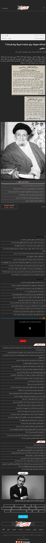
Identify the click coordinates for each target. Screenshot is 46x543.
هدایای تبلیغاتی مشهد (38, 445)
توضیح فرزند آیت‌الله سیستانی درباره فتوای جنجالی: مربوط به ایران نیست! (27, 414)
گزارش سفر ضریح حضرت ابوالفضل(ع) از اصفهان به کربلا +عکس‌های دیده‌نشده (25, 192)
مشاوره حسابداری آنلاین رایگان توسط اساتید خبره (33, 469)
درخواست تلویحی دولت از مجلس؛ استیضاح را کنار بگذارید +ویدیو (29, 378)
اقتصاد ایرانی (42, 511)
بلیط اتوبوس (7, 511)
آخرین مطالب (39, 344)
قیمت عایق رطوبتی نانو (19, 505)
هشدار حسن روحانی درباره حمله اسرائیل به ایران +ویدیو (31, 300)
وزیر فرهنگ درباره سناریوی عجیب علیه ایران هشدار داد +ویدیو (30, 360)
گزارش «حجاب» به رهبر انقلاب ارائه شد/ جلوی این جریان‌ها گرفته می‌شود (28, 366)
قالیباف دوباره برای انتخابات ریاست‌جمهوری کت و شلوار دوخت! (30, 408)
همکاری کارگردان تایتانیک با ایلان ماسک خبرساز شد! (32, 423)
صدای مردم (28, 529)
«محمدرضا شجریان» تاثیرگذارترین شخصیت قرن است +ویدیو (30, 426)
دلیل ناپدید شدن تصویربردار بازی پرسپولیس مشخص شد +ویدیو (28, 396)
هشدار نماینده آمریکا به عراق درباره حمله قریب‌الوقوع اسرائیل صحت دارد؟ (27, 243)
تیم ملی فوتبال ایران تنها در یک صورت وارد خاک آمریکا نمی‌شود (30, 288)
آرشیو (8, 529)
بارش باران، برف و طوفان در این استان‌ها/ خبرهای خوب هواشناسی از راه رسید (27, 303)
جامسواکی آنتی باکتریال (23, 338)
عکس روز (23, 473)
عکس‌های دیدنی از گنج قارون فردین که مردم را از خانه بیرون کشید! (28, 189)
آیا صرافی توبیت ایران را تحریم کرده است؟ (34, 447)
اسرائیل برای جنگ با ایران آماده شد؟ (36, 381)
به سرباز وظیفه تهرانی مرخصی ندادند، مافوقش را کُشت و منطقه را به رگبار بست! (26, 269)
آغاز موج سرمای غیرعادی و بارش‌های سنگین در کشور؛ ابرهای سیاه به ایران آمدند (26, 266)
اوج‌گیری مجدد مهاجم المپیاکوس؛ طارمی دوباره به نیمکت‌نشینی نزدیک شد (27, 387)
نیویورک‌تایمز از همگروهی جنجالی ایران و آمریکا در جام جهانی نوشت (29, 369)
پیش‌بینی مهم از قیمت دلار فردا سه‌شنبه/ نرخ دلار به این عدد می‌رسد (29, 253)
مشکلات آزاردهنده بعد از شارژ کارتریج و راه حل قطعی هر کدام (30, 450)
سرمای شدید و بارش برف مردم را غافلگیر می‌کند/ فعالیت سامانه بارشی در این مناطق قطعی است (22, 263)
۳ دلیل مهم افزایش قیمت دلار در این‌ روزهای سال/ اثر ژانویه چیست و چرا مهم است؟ (25, 435)
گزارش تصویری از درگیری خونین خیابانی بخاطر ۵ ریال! (31, 195)
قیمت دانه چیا (32, 508)
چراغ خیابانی (28, 505)
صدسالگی (36, 35)
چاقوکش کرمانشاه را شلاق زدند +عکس (34, 201)
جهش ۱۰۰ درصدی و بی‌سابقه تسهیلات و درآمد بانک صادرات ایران (29, 461)
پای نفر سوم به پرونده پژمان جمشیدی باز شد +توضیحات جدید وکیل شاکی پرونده (25, 352)
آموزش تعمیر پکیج (24, 508)
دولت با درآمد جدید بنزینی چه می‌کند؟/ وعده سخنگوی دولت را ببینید (28, 402)
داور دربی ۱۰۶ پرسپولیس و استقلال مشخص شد (33, 363)
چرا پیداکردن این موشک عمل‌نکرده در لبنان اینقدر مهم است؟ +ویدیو (28, 259)
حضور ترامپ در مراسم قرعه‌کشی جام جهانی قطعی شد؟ (31, 420)
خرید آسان (23, 341)
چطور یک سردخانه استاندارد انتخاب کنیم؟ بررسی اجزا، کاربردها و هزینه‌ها (28, 453)
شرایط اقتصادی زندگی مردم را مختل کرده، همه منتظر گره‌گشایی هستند (28, 294)
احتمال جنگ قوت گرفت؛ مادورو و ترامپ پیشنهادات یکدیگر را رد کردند (28, 315)
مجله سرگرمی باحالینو (6, 508)
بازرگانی (40, 441)
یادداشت (21, 529)
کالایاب (33, 505)
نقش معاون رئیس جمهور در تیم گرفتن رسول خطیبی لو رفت (30, 405)
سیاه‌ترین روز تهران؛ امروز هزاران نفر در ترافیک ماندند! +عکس (29, 198)
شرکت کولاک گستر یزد (40, 505)
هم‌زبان (34, 529)
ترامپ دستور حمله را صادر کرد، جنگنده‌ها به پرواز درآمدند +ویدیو (29, 308)
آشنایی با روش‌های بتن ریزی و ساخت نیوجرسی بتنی (32, 458)
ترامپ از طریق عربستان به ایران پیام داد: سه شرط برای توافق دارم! (29, 246)
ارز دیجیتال (29, 511)
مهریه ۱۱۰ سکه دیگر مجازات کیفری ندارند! (35, 291)
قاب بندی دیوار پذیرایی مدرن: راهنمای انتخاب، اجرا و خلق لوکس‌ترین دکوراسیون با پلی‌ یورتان (23, 464)
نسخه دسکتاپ (23, 517)
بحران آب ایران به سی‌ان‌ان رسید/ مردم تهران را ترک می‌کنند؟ (30, 411)
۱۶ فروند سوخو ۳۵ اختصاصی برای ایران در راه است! (32, 438)
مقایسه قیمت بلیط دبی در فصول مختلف (34, 455)
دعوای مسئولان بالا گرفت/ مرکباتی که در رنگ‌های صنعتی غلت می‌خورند (28, 297)
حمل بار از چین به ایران (8, 505)
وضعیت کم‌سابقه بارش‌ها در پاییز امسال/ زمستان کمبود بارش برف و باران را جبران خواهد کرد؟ (23, 272)
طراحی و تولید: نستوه (23, 539)
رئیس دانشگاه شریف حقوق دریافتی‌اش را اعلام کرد (32, 240)
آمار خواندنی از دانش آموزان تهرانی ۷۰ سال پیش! (33, 399)
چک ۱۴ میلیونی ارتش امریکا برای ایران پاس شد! (32, 186)
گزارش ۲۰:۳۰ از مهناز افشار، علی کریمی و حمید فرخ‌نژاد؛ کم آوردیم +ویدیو (27, 306)
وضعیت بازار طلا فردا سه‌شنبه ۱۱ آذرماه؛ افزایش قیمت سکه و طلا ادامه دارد (27, 275)
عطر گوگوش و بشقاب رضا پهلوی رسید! (35, 256)
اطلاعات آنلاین (23, 7)
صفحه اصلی (42, 35)
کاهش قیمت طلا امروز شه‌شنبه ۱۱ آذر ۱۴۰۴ (34, 432)
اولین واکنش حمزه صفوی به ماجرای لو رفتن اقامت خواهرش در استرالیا (28, 285)
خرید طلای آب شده (41, 508)
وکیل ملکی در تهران (16, 508)
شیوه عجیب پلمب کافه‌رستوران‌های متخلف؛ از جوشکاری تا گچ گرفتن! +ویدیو (26, 429)
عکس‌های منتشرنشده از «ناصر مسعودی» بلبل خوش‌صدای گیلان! (29, 501)
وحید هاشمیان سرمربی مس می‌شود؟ (35, 384)
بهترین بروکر (35, 511)
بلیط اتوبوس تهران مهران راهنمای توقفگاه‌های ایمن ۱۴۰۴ (31, 466)
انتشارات (14, 529)
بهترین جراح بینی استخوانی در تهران (18, 511)
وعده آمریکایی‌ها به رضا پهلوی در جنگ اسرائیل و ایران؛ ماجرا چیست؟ (28, 311)
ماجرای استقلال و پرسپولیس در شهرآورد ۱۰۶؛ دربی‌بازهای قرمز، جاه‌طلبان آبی (27, 375)
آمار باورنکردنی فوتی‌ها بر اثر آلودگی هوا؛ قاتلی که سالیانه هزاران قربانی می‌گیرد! (26, 393)
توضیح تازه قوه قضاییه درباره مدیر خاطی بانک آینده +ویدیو (30, 372)
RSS (4, 529)
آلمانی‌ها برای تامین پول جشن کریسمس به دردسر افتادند (31, 390)
